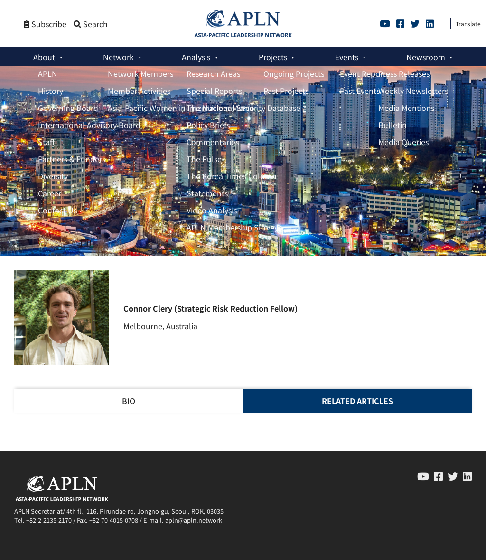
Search (91, 24)
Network (118, 57)
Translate (468, 23)
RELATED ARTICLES (357, 400)
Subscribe (45, 24)
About (44, 57)
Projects (273, 57)
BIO (128, 400)
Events (346, 57)
